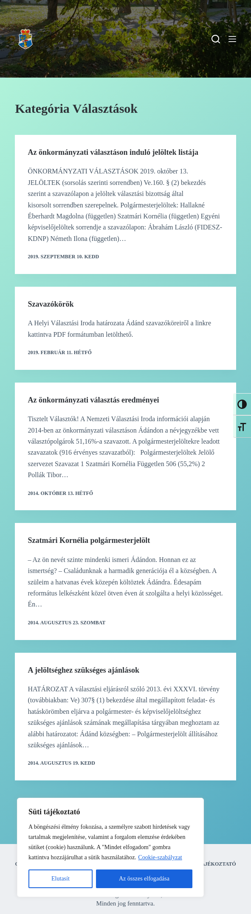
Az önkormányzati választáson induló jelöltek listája (113, 152)
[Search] (216, 39)
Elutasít (60, 878)
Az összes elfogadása (144, 878)
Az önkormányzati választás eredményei (93, 400)
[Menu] (232, 39)
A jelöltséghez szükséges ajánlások (83, 670)
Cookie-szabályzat (160, 857)
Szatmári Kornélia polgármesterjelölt (89, 540)
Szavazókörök (50, 304)
